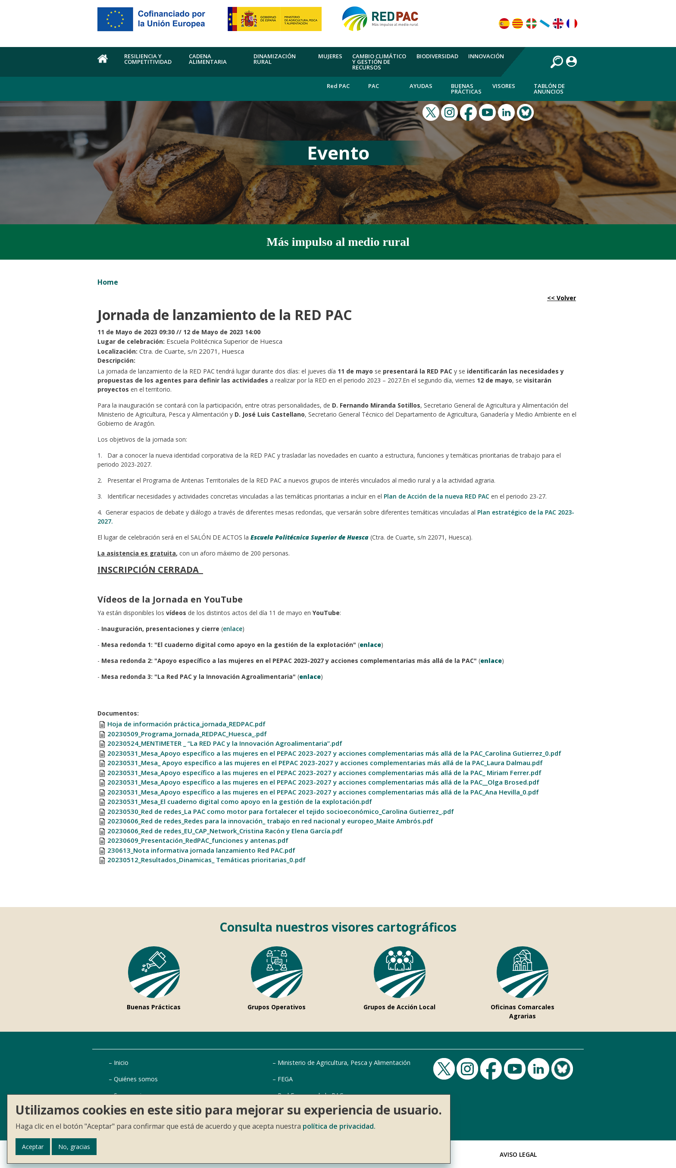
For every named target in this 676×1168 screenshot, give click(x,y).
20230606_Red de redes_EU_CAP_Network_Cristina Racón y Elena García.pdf (225, 830)
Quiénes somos (136, 1079)
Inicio (121, 1062)
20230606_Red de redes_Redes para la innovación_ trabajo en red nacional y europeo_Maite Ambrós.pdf (270, 820)
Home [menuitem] (105, 63)
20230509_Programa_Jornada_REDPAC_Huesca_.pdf (187, 733)
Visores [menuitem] (503, 86)
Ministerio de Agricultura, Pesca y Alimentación (344, 1062)
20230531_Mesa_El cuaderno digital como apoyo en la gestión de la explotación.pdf (239, 801)
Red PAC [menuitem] (338, 86)
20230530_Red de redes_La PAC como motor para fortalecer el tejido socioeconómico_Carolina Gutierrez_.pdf (280, 811)
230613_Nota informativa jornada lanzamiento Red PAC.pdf (201, 850)
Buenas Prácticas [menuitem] (466, 88)
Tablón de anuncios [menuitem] (549, 88)
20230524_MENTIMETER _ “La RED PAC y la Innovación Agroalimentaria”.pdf (224, 743)
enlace (232, 629)
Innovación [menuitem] (486, 56)
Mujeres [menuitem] (330, 56)
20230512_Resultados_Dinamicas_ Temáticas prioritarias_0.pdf (206, 859)
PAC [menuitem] (373, 86)
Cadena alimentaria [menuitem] (208, 59)
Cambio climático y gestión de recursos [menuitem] (379, 61)
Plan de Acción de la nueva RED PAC (436, 496)
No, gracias (74, 1147)
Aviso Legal (518, 1154)
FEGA (285, 1079)
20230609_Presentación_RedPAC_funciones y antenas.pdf (197, 840)
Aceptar (33, 1147)
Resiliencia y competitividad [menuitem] (148, 59)
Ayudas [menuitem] (421, 86)
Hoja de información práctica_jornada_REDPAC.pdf (186, 723)
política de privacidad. (339, 1126)
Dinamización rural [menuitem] (275, 59)
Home (107, 282)
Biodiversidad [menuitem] (437, 56)
